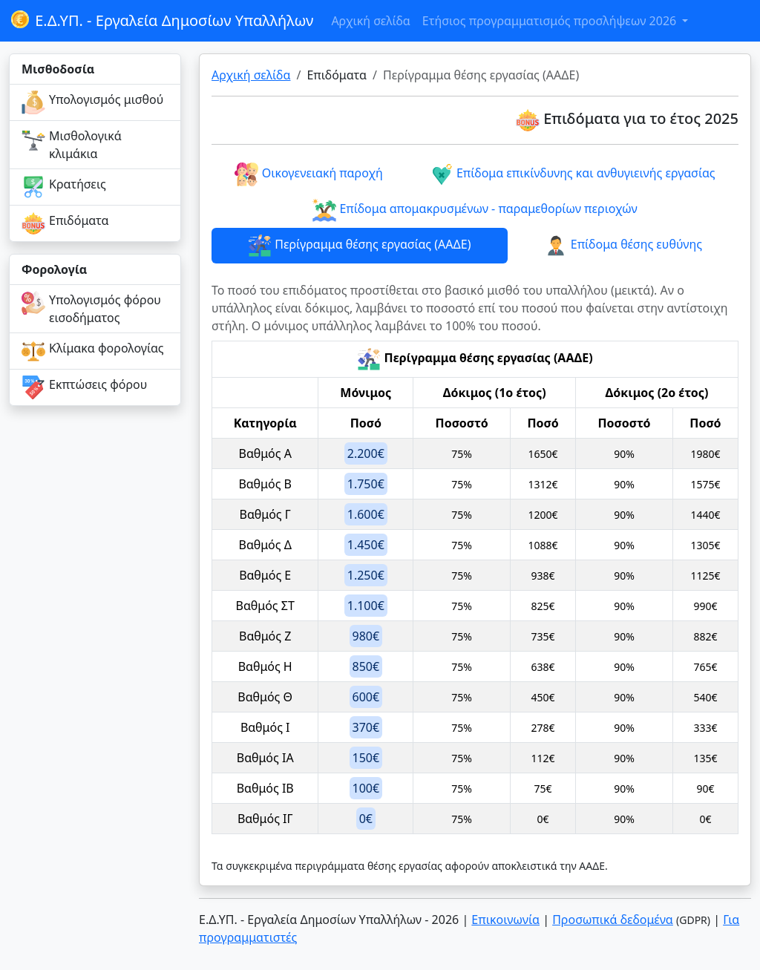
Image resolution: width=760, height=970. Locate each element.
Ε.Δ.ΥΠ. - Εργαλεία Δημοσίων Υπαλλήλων (161, 20)
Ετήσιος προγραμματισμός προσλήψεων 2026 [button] (551, 21)
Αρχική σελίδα (370, 21)
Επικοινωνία (505, 919)
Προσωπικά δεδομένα (612, 919)
